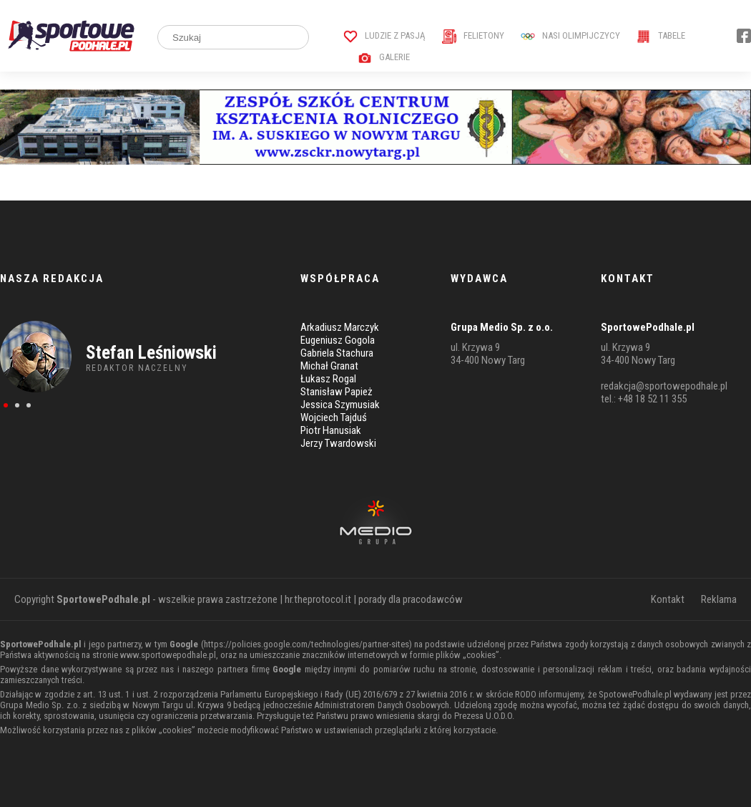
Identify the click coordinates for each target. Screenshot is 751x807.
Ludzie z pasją (384, 35)
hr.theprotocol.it (318, 599)
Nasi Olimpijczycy (570, 35)
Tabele (661, 35)
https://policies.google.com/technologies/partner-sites (306, 644)
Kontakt (667, 599)
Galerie (384, 57)
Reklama (719, 599)
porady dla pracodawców (410, 599)
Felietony (473, 35)
